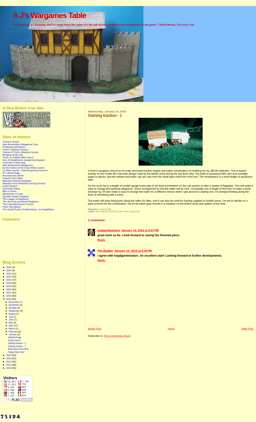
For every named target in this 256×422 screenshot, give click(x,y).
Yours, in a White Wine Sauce (18, 157)
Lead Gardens (10, 186)
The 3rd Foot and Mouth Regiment (20, 201)
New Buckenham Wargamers (18, 165)
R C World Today (11, 173)
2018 (9, 289)
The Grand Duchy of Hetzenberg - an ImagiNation (28, 209)
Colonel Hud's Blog (12, 178)
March (12, 328)
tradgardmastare (108, 230)
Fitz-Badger (105, 250)
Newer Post (94, 328)
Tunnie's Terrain (11, 141)
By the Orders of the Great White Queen (23, 167)
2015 (9, 299)
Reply (101, 240)
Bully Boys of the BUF (18, 349)
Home (171, 328)
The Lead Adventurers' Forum (18, 204)
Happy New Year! (16, 352)
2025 (9, 267)
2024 (9, 270)
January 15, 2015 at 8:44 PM (133, 250)
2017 (9, 292)
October (13, 308)
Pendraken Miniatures (14, 147)
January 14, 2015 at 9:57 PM (140, 230)
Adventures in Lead (13, 193)
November (14, 305)
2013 (9, 358)
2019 (9, 286)
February (13, 331)
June (11, 319)
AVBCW (112, 211)
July (11, 317)
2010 (9, 368)
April (11, 325)
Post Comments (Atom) (117, 335)
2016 (9, 295)
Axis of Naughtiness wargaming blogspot (24, 160)
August (12, 314)
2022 (9, 276)
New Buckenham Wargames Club (20, 144)
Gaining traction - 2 (17, 343)
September (14, 311)
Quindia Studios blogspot (16, 196)
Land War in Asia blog (14, 162)
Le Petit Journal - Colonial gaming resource (25, 170)
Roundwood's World (13, 175)
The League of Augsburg (15, 199)
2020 (9, 283)
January (13, 334)
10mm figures (101, 211)
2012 (9, 361)
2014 (9, 355)
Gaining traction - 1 (17, 346)
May (11, 322)
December (14, 302)
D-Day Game (14, 340)
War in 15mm (9, 191)
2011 (9, 364)
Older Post (247, 328)
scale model (122, 211)
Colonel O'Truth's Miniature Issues (20, 152)
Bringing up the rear (13, 154)
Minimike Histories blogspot (17, 180)
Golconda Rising (11, 188)
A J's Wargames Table (49, 15)
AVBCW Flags (14, 337)
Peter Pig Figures (12, 206)
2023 (9, 273)
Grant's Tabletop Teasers (15, 149)
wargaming (135, 211)
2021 (9, 279)
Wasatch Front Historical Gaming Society (24, 183)
